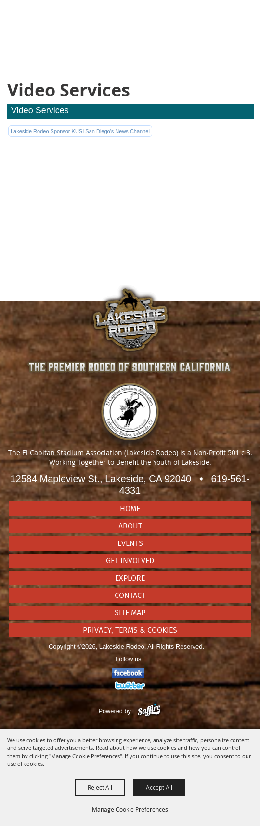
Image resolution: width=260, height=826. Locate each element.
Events (130, 543)
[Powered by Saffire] (149, 711)
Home (130, 509)
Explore (130, 578)
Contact (130, 595)
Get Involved (130, 561)
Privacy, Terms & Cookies (130, 630)
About (130, 526)
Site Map (130, 613)
